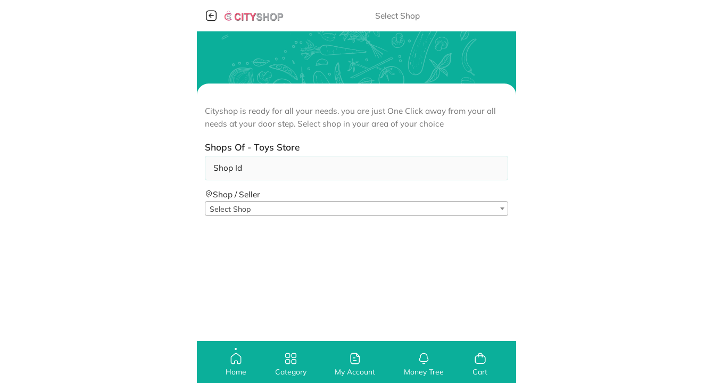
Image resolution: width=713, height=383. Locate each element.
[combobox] (356, 208)
